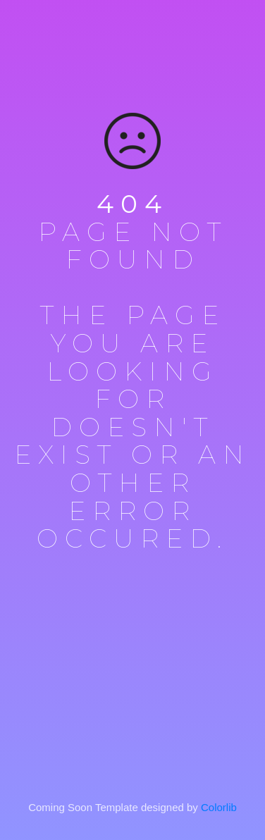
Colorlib (219, 807)
